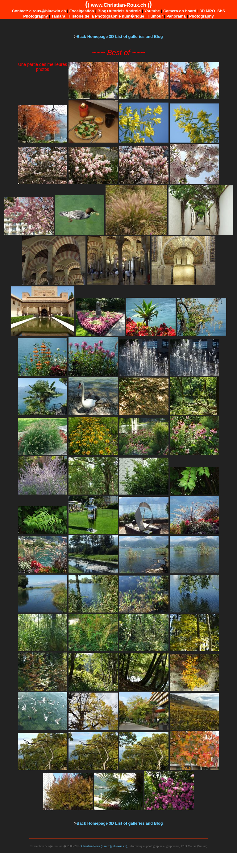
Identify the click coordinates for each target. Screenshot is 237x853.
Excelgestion (81, 11)
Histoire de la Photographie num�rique (106, 16)
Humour (155, 16)
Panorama (176, 16)
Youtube (152, 11)
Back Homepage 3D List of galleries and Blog (120, 36)
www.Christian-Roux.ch (118, 5)
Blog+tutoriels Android (119, 11)
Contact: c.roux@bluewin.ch (39, 11)
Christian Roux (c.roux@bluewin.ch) (104, 846)
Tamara (58, 16)
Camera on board (179, 11)
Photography (201, 16)
